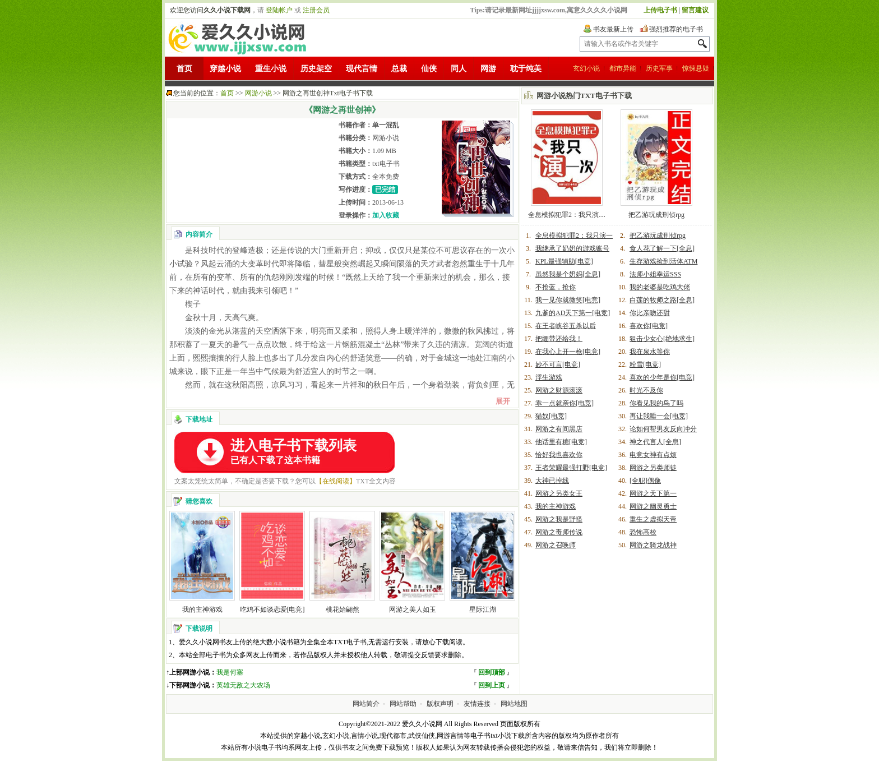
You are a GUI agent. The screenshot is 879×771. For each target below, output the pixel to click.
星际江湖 (482, 609)
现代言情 (361, 68)
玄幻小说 (586, 68)
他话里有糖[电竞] (561, 442)
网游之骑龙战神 (653, 545)
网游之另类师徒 (653, 468)
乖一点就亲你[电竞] (564, 403)
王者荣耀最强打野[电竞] (571, 468)
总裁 (399, 68)
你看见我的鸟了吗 (656, 403)
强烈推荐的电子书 (676, 29)
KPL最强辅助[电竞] (564, 261)
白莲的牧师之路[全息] (662, 300)
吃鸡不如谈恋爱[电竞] (272, 609)
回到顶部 (491, 672)
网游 (488, 68)
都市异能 (622, 68)
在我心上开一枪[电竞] (567, 352)
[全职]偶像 (645, 480)
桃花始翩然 (342, 609)
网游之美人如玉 (412, 609)
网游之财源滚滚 (558, 390)
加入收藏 (385, 215)
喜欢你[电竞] (649, 326)
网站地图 (514, 704)
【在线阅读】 (336, 481)
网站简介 (366, 704)
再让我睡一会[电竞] (659, 416)
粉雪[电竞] (645, 364)
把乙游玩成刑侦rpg (656, 215)
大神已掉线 (552, 480)
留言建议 (695, 10)
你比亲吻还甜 (650, 313)
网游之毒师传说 (558, 532)
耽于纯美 (526, 68)
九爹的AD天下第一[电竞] (572, 313)
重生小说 (270, 68)
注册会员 (316, 10)
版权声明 (440, 704)
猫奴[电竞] (551, 416)
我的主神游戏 (202, 609)
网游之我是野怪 (558, 519)
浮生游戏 (548, 377)
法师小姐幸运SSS (655, 274)
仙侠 (429, 68)
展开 (503, 401)
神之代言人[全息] (655, 442)
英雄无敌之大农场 (243, 685)
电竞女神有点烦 (653, 455)
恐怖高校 (643, 532)
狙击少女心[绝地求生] (662, 339)
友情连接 (477, 704)
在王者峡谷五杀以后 (565, 326)
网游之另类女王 (558, 493)
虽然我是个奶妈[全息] (567, 274)
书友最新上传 (613, 29)
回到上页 (491, 685)
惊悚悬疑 (695, 68)
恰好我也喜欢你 (558, 455)
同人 (458, 68)
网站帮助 (403, 704)
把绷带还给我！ (558, 339)
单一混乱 (385, 125)
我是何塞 (229, 672)
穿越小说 (225, 68)
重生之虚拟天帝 (653, 519)
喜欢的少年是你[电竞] (662, 377)
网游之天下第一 (653, 493)
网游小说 (258, 93)
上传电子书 (660, 10)
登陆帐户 (279, 10)
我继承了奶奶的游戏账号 (572, 248)
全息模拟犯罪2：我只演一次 (570, 215)
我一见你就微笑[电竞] (567, 300)
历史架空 (316, 68)
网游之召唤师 (555, 545)
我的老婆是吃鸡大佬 (660, 287)
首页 (184, 68)
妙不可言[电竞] (557, 364)
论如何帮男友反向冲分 (663, 429)
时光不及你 (646, 390)
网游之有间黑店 (558, 429)
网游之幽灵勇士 (653, 506)
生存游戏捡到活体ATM (663, 261)
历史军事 (659, 68)
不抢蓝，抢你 (555, 287)
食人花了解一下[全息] (662, 248)
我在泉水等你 (650, 352)
